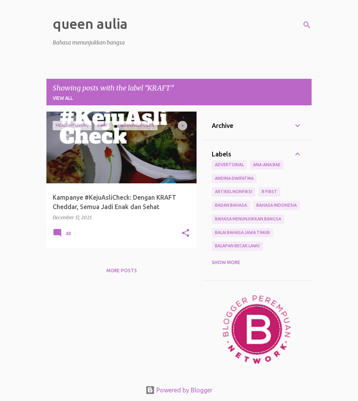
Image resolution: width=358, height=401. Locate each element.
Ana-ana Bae (266, 164)
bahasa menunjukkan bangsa (248, 218)
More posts (121, 270)
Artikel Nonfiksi (233, 191)
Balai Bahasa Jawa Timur (242, 232)
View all (63, 98)
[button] (185, 233)
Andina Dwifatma (234, 178)
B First (269, 191)
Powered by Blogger (179, 390)
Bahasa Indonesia (276, 205)
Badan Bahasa (231, 205)
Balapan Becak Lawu (237, 245)
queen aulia (90, 24)
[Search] (307, 25)
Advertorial (229, 164)
